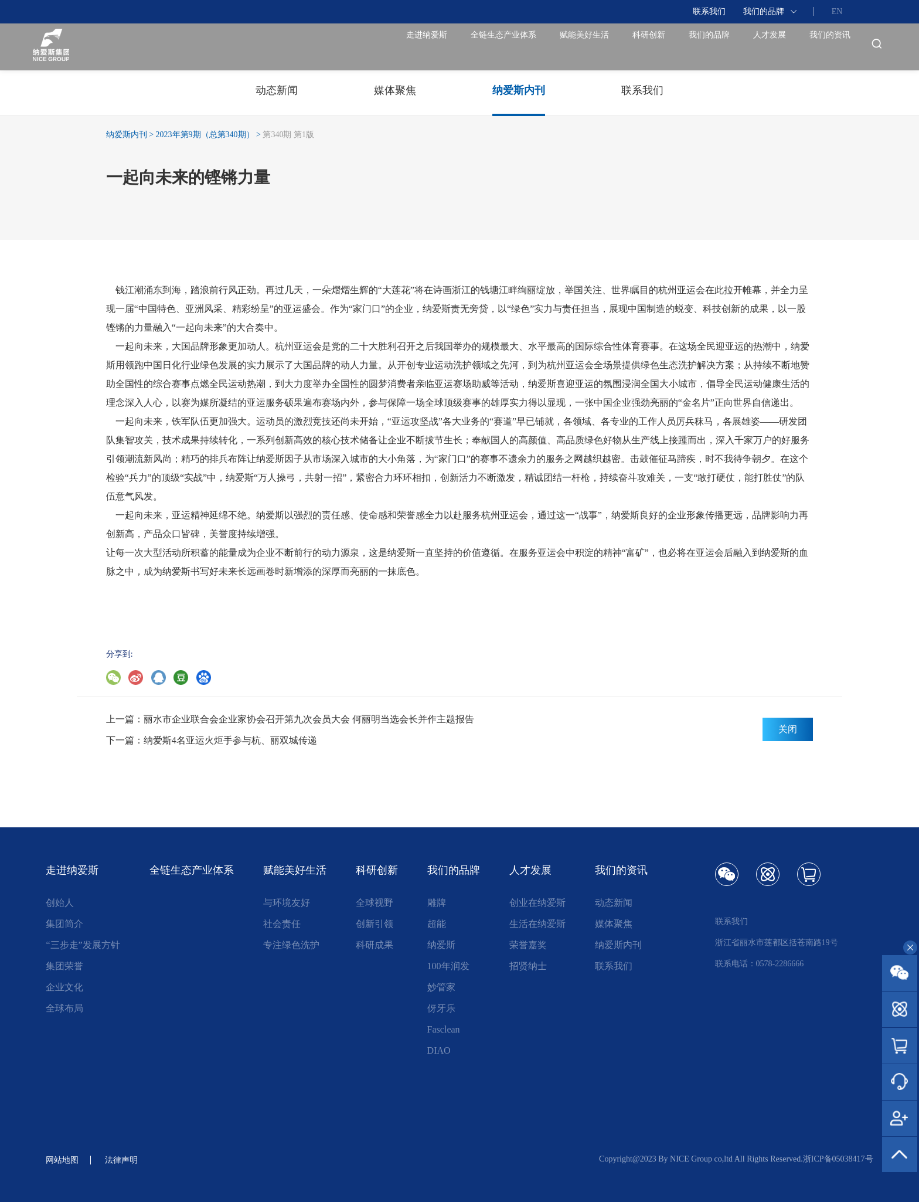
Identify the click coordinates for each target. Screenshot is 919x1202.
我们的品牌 (763, 11)
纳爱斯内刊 (126, 134)
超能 (436, 924)
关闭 (787, 729)
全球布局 (64, 1008)
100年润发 (448, 966)
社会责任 (282, 924)
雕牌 (436, 903)
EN (837, 11)
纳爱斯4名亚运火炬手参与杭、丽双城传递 (230, 740)
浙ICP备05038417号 (838, 1159)
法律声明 (128, 1159)
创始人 (60, 903)
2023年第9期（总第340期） (205, 134)
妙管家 (441, 987)
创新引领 (374, 924)
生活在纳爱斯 (537, 924)
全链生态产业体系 (340, 46)
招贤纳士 (528, 966)
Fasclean (443, 1029)
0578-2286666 (780, 963)
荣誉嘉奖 (528, 945)
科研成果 (374, 945)
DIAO (439, 1050)
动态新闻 (613, 903)
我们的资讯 (815, 46)
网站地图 (64, 1159)
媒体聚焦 (613, 924)
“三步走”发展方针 (83, 945)
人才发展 (727, 46)
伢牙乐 (441, 1008)
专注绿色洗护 (291, 945)
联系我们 (709, 11)
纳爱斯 (441, 945)
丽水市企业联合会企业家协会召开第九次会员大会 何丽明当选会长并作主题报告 (309, 719)
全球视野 (374, 903)
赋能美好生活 (458, 46)
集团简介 (64, 924)
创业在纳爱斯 (537, 903)
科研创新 (551, 46)
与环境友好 (286, 903)
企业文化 (64, 987)
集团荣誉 (64, 966)
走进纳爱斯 (229, 46)
